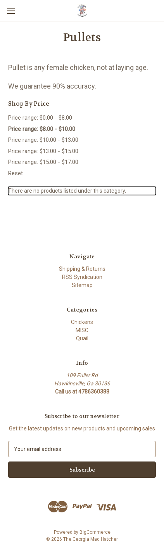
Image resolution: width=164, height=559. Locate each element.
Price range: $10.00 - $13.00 (43, 139)
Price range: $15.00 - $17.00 (43, 161)
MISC (82, 330)
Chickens (82, 322)
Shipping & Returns (82, 269)
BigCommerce (94, 532)
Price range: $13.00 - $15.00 (43, 151)
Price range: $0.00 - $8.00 (40, 117)
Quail (82, 338)
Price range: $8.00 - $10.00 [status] (41, 128)
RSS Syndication (82, 277)
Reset (15, 173)
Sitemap (82, 285)
